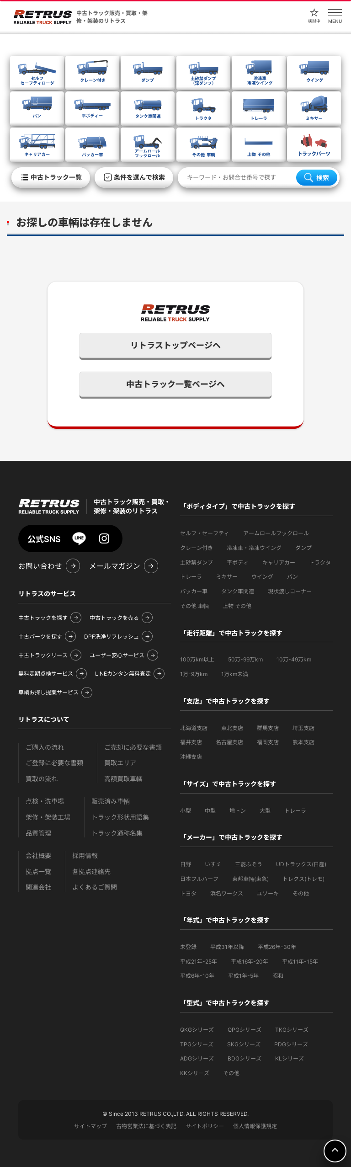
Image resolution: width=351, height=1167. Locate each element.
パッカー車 (193, 591)
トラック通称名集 (117, 833)
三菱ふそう (248, 864)
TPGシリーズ (196, 1044)
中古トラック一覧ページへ (175, 384)
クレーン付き (196, 547)
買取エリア (120, 763)
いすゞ (213, 864)
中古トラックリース (43, 655)
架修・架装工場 (48, 817)
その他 (300, 893)
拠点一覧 (38, 871)
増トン (237, 810)
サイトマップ (90, 1126)
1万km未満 (234, 674)
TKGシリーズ (291, 1029)
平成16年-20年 (249, 961)
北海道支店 (193, 728)
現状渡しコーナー (290, 591)
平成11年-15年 (300, 961)
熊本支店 (303, 742)
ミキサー (227, 576)
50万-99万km (245, 659)
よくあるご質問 (94, 887)
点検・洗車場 (45, 801)
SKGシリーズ (244, 1044)
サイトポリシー (205, 1126)
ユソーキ (268, 893)
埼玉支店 (303, 728)
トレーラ (191, 576)
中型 (210, 810)
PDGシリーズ (291, 1044)
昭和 (277, 975)
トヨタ (188, 893)
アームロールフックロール (276, 533)
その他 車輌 (194, 605)
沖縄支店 (191, 756)
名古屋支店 (229, 742)
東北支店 (232, 728)
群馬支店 (268, 728)
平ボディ (238, 562)
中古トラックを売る (114, 617)
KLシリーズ (289, 1058)
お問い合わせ (40, 566)
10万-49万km (294, 659)
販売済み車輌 (110, 801)
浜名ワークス (226, 893)
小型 (185, 810)
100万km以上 (197, 659)
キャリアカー (278, 562)
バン (292, 576)
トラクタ (320, 562)
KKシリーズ (194, 1073)
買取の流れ (42, 779)
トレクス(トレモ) (303, 878)
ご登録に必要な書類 (54, 763)
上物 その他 (237, 605)
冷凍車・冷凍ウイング (254, 547)
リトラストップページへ (175, 345)
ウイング (262, 576)
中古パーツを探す (40, 636)
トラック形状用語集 (120, 817)
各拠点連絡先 (91, 871)
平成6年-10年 (197, 975)
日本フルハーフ (199, 878)
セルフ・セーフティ (204, 533)
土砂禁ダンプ (196, 562)
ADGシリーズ (197, 1058)
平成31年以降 (227, 946)
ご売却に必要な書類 (133, 747)
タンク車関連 (237, 591)
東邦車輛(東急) (250, 878)
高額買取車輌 (123, 779)
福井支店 (191, 742)
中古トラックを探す (43, 617)
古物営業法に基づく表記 (146, 1126)
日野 (185, 864)
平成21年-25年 (198, 961)
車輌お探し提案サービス (48, 692)
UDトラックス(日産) (301, 864)
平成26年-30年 (277, 946)
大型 (265, 810)
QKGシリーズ (197, 1029)
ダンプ (303, 547)
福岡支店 (268, 742)
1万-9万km (193, 674)
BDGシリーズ (244, 1058)
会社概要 (38, 855)
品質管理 (38, 833)
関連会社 (38, 887)
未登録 (188, 946)
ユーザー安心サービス (117, 655)
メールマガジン (114, 566)
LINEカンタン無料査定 (123, 673)
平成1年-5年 (243, 975)
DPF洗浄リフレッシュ (111, 636)
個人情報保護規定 (255, 1126)
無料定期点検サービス (45, 673)
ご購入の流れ (45, 747)
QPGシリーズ (244, 1029)
